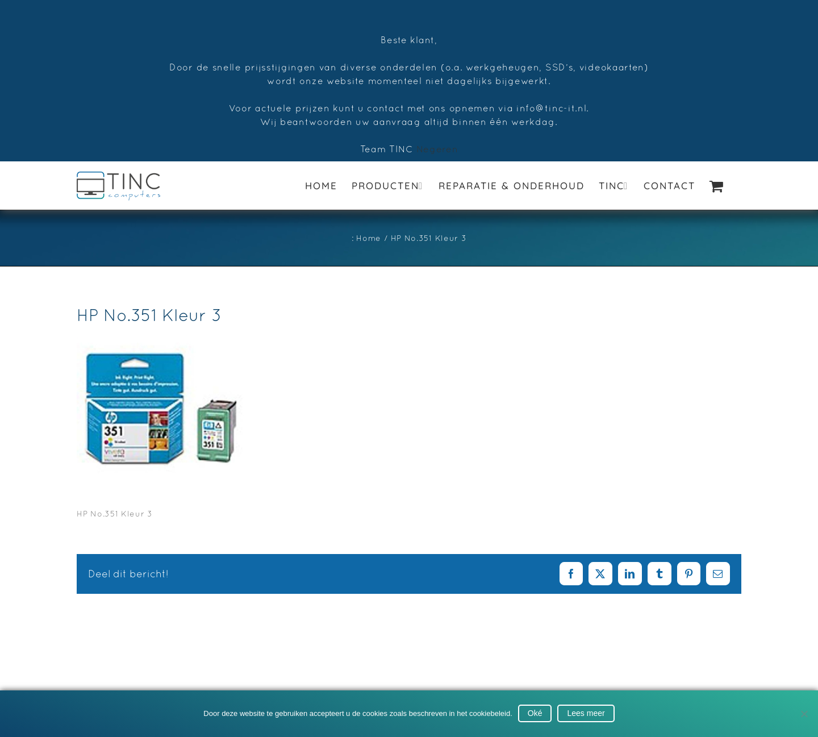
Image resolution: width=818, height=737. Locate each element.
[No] (803, 713)
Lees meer (585, 713)
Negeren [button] (437, 149)
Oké (535, 713)
